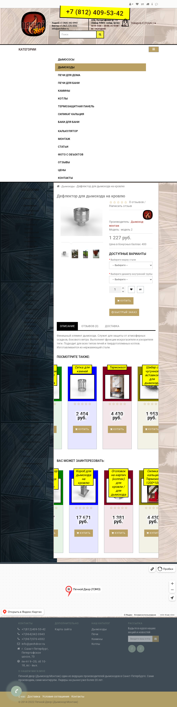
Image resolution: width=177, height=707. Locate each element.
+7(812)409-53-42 (34, 627)
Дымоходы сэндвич (31, 212)
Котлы (63, 98)
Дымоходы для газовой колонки (31, 423)
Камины (64, 90)
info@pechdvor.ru (33, 642)
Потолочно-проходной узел (31, 356)
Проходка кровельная (31, 367)
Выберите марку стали (123, 259)
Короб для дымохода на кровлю (102, 477)
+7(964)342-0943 (33, 632)
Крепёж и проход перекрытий (31, 228)
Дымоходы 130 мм (31, 284)
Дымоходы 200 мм (31, 311)
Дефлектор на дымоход (31, 337)
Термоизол (136, 367)
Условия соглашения (55, 696)
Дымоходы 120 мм (31, 275)
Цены (62, 170)
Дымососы (66, 59)
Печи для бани (69, 82)
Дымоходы (66, 67)
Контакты (65, 177)
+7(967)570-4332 (33, 637)
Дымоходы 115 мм (31, 266)
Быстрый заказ (124, 312)
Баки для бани (68, 121)
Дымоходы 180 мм (31, 302)
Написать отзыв (120, 206)
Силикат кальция (71, 114)
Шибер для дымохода (31, 345)
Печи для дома (69, 75)
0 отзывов (136, 202)
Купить (124, 300)
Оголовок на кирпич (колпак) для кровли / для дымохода (137, 482)
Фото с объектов (70, 154)
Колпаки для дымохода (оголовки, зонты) (32, 324)
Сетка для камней (100, 369)
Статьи (63, 146)
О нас (21, 696)
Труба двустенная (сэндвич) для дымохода (66, 375)
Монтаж (64, 138)
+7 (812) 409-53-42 (95, 12)
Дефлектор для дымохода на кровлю (68, 479)
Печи (95, 632)
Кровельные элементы (32, 239)
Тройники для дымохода (33, 376)
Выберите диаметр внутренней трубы (131, 274)
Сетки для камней (31, 248)
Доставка (34, 696)
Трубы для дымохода (31, 257)
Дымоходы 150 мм (31, 293)
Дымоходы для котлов (31, 403)
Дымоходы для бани (31, 412)
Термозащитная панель (76, 106)
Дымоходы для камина (31, 394)
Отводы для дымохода (32, 385)
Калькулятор (68, 131)
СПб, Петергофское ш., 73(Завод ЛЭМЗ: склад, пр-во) (105, 21)
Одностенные (33, 219)
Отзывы (64, 162)
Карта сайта (63, 627)
